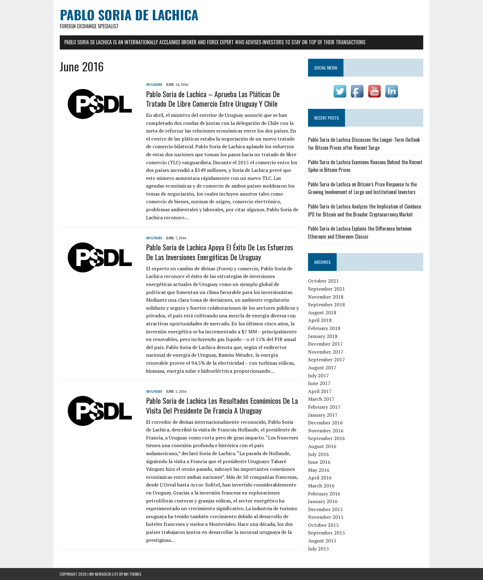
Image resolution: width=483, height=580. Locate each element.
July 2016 (318, 454)
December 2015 (325, 509)
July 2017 (318, 375)
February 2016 (324, 493)
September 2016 (326, 438)
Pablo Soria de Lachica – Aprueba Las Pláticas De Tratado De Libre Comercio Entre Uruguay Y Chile (213, 98)
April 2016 (320, 477)
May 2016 (319, 470)
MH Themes (132, 574)
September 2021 (326, 288)
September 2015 (326, 532)
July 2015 (318, 548)
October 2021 (323, 280)
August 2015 (322, 540)
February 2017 (324, 406)
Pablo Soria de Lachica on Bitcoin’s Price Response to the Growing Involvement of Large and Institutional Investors (362, 188)
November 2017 (325, 351)
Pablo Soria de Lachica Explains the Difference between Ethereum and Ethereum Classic (360, 232)
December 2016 (325, 422)
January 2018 (323, 336)
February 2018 (324, 328)
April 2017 (320, 391)
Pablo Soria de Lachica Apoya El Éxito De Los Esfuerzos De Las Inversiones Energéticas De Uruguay (219, 251)
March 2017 (321, 398)
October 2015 (323, 525)
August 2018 (322, 312)
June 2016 (319, 462)
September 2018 (326, 304)
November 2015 (325, 517)
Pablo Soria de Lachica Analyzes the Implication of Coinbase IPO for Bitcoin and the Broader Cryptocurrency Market (364, 210)
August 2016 (322, 446)
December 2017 (325, 343)
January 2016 (323, 501)
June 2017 (319, 383)
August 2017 (322, 367)
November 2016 (325, 430)
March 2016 (321, 485)
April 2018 (320, 320)
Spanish (154, 84)
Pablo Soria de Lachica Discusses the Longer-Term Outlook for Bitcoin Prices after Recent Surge (364, 143)
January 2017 (323, 414)
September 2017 (326, 359)
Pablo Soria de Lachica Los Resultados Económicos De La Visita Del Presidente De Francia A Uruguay (222, 405)
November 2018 (325, 296)
